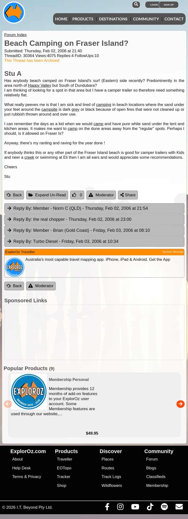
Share (128, 195)
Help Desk (21, 468)
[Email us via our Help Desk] (179, 508)
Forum (152, 459)
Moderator (101, 195)
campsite (50, 109)
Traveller (64, 459)
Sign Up (169, 4)
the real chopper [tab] (69, 219)
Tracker (63, 476)
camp (98, 124)
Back (14, 195)
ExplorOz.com (28, 451)
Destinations (113, 19)
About (17, 459)
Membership (157, 485)
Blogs (151, 468)
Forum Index (15, 35)
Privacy (34, 476)
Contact (174, 19)
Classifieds (155, 476)
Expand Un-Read (47, 195)
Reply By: (22, 208)
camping (103, 104)
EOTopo (64, 468)
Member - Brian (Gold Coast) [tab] (78, 230)
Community (146, 19)
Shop (61, 485)
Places (108, 459)
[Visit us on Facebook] (107, 508)
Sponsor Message (173, 251)
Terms (17, 476)
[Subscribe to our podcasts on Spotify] (164, 508)
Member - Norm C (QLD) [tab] (77, 208)
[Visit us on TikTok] (150, 508)
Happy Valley (39, 85)
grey (75, 109)
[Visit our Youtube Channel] (135, 508)
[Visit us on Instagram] (120, 508)
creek (29, 157)
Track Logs (111, 476)
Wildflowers (112, 485)
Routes (108, 468)
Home (61, 19)
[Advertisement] (96, 332)
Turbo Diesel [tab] (63, 242)
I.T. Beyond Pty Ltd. (35, 507)
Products (82, 19)
